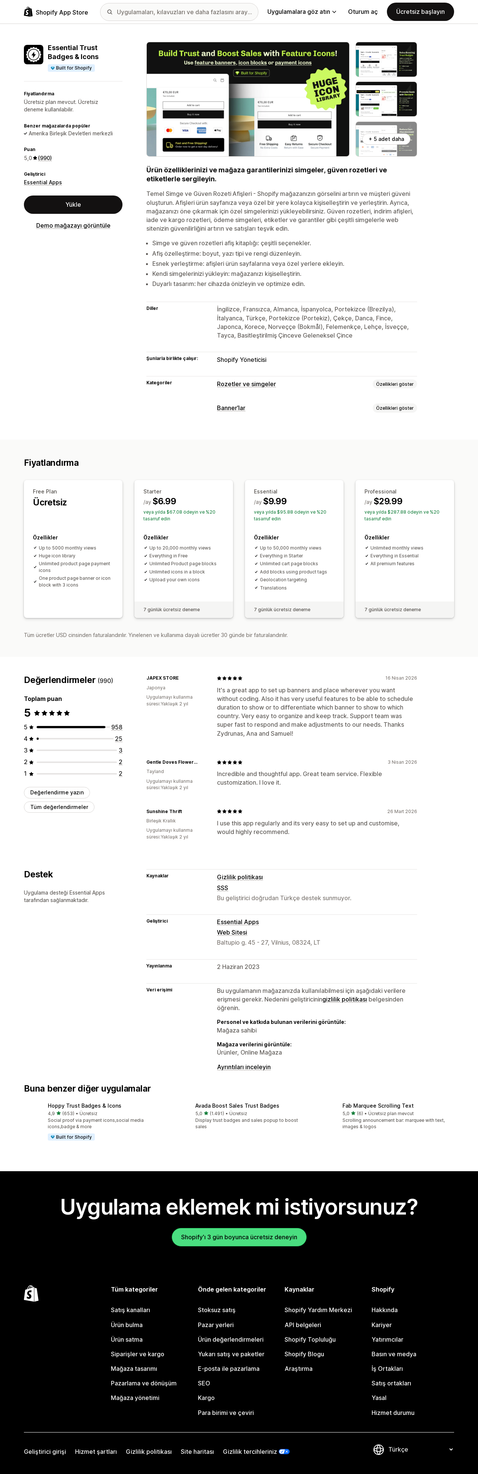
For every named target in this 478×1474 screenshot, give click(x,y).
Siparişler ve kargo (137, 1354)
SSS (222, 888)
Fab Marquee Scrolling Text (378, 1105)
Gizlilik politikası (240, 877)
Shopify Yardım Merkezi (318, 1310)
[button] (91, 1122)
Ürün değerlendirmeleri (231, 1339)
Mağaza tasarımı (134, 1368)
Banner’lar (231, 408)
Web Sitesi (232, 932)
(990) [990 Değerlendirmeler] (45, 158)
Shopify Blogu (304, 1354)
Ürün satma (127, 1339)
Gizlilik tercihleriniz (250, 1451)
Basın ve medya (394, 1354)
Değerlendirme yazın (57, 792)
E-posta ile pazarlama (229, 1368)
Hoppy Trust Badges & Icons (84, 1105)
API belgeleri (303, 1325)
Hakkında (385, 1310)
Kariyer (382, 1325)
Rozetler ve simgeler (246, 384)
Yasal (379, 1397)
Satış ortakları (391, 1383)
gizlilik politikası (344, 999)
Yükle (73, 204)
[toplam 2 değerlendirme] (120, 762)
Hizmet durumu (393, 1412)
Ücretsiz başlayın (420, 11)
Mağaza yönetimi (135, 1397)
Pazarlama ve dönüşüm (144, 1383)
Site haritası (197, 1451)
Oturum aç (363, 11)
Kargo (206, 1397)
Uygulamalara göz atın (301, 11)
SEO (204, 1383)
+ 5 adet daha (386, 139)
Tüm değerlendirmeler (59, 807)
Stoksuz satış (217, 1310)
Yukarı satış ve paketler (231, 1354)
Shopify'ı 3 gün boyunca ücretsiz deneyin (239, 1237)
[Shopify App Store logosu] (56, 12)
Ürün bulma (127, 1325)
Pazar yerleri (216, 1325)
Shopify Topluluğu (310, 1339)
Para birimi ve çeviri (226, 1412)
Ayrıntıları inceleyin (244, 1067)
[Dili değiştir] (420, 1450)
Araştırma (299, 1368)
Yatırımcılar (387, 1339)
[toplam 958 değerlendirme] (116, 727)
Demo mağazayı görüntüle (73, 225)
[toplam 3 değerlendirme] (120, 750)
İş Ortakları (387, 1368)
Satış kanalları (130, 1310)
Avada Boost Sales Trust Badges (237, 1105)
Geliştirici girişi (45, 1451)
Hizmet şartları (96, 1451)
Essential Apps (43, 182)
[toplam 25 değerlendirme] (118, 738)
